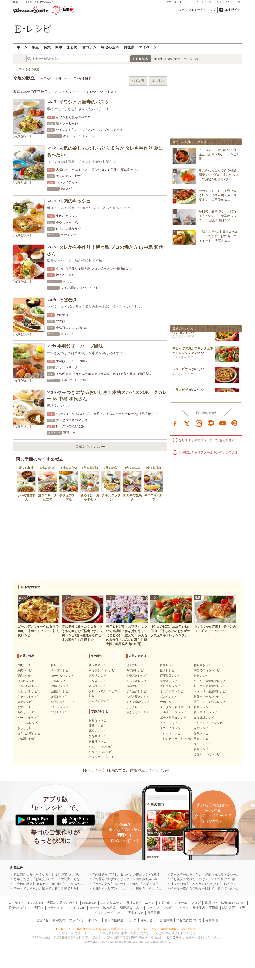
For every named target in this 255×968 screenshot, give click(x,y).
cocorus (94, 907)
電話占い (211, 902)
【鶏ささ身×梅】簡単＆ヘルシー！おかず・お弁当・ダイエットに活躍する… (218, 236)
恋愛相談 (126, 907)
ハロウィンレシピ (100, 746)
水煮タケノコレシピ (102, 670)
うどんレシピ (135, 707)
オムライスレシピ (171, 691)
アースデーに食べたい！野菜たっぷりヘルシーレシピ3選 (218, 154)
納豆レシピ (58, 696)
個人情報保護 (113, 920)
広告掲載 (166, 920)
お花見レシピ (97, 741)
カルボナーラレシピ (173, 712)
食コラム (89, 47)
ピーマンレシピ (27, 717)
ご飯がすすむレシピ (207, 754)
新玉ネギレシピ (99, 665)
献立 (35, 47)
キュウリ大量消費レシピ (210, 691)
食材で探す (165, 59)
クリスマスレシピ (100, 751)
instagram (199, 423)
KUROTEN (35, 902)
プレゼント (215, 2)
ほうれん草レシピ (28, 733)
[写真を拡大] (22, 136)
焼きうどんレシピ (137, 712)
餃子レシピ (167, 670)
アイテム (181, 902)
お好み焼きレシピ (137, 696)
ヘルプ (131, 920)
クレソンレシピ (99, 700)
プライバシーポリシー (85, 920)
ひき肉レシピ (26, 681)
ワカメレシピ (59, 707)
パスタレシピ (168, 696)
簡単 (58, 47)
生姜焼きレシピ (136, 675)
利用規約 (59, 920)
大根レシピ (24, 702)
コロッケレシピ (170, 733)
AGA (120, 913)
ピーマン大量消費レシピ (210, 686)
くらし (178, 2)
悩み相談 (109, 907)
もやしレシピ (26, 712)
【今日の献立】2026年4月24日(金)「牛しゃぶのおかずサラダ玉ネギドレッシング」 (72, 884)
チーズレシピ (59, 670)
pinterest (234, 423)
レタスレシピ (97, 681)
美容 (242, 907)
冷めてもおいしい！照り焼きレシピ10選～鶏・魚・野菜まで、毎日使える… (217, 195)
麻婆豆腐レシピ (170, 675)
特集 (47, 47)
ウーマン (152, 907)
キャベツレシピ (27, 696)
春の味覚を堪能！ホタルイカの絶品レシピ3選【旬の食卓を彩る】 (138, 874)
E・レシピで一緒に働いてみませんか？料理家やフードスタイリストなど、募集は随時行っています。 (127, 929)
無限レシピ (201, 733)
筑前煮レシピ (135, 686)
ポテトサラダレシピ (173, 717)
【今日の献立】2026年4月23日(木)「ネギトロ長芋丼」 (130, 884)
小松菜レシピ (26, 738)
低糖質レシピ (202, 707)
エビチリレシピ (170, 686)
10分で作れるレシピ (207, 670)
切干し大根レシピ (62, 702)
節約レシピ (201, 728)
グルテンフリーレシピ (208, 723)
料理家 (129, 47)
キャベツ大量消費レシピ (210, 681)
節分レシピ (96, 725)
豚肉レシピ (24, 670)
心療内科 (164, 902)
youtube (222, 423)
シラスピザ (180, 371)
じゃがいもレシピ (28, 686)
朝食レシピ (201, 738)
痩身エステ (135, 913)
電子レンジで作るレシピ (210, 702)
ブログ (196, 902)
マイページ (148, 47)
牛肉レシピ (24, 665)
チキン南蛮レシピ (137, 702)
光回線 (38, 907)
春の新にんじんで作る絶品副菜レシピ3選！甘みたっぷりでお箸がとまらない (218, 175)
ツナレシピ (58, 712)
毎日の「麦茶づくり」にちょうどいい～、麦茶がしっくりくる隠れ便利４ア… (217, 215)
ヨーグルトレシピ (62, 675)
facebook (175, 423)
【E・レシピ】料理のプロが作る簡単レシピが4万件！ (127, 770)
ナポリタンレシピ (171, 702)
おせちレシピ (97, 720)
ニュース (182, 907)
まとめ (72, 47)
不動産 (213, 907)
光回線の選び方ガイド (62, 902)
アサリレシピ (97, 675)
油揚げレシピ (59, 691)
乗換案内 (199, 907)
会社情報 (42, 920)
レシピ (167, 907)
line (211, 423)
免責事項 (211, 920)
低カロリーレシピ (205, 712)
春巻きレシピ (168, 681)
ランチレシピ (202, 744)
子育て (168, 2)
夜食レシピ (201, 749)
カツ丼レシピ (135, 670)
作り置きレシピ (204, 665)
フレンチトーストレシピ (176, 738)
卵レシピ (57, 665)
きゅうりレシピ (27, 728)
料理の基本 (110, 47)
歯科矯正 (228, 907)
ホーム (22, 47)
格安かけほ (55, 907)
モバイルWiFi (76, 907)
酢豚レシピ (167, 665)
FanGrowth (89, 902)
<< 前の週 (138, 81)
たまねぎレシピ (27, 691)
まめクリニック (111, 902)
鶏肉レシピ (24, 675)
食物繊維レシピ (204, 717)
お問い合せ (148, 920)
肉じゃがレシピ (136, 681)
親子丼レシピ (135, 665)
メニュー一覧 (233, 2)
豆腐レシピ (58, 681)
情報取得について (188, 920)
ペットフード (103, 913)
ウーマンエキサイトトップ (197, 10)
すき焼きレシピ (136, 691)
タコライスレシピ (171, 728)
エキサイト (233, 10)
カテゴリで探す (189, 59)
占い (203, 2)
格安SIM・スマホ (233, 902)
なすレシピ (24, 707)
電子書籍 (153, 913)
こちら (177, 937)
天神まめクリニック (140, 902)
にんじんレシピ (27, 723)
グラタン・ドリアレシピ (176, 707)
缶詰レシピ (201, 675)
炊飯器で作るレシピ (207, 696)
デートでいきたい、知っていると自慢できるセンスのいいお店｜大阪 (62, 888)
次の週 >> (158, 81)
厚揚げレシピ (59, 686)
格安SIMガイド (19, 907)
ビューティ (191, 2)
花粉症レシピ (97, 731)
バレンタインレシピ (102, 757)
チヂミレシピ (168, 723)
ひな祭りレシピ (99, 736)
